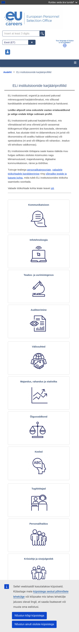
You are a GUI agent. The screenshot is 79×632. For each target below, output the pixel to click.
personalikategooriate (39, 169)
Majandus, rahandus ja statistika (38, 381)
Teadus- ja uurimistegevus (39, 275)
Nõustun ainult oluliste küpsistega (34, 624)
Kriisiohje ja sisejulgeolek (38, 558)
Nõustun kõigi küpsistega (29, 615)
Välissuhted (38, 346)
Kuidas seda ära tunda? (62, 2)
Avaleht (7, 72)
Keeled (38, 451)
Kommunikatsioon (38, 204)
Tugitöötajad (39, 488)
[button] (65, 45)
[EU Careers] (39, 18)
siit (52, 188)
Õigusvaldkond (38, 416)
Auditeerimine (39, 310)
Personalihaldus (38, 523)
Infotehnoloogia (39, 240)
